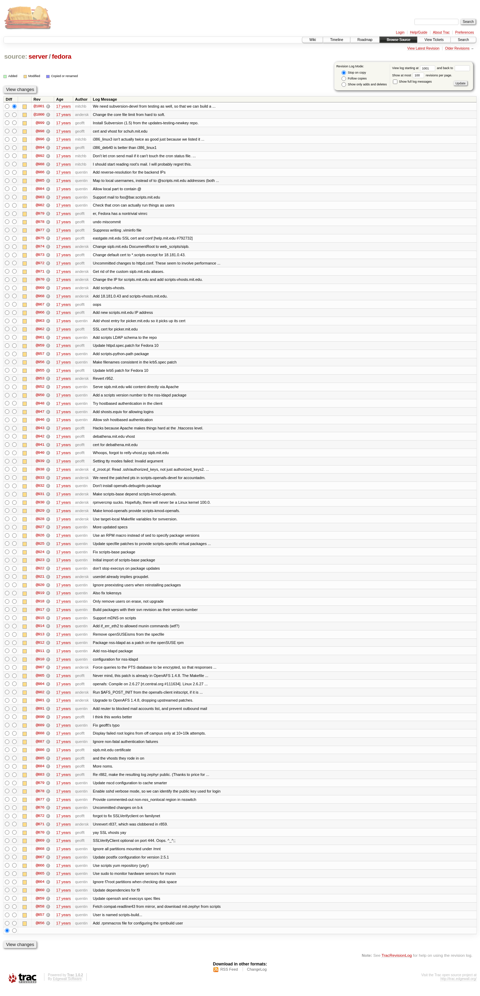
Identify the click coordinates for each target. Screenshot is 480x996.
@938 (40, 473)
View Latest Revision (423, 48)
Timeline (336, 40)
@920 (40, 589)
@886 (40, 756)
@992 (40, 156)
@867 (40, 864)
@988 (40, 164)
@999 (40, 123)
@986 (40, 173)
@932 (40, 489)
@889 (40, 731)
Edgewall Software (67, 987)
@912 (40, 648)
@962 (40, 331)
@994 (40, 148)
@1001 (39, 106)
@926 (40, 539)
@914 (40, 631)
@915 (40, 623)
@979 (40, 214)
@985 (40, 181)
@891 (40, 714)
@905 (40, 681)
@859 (40, 906)
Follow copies (354, 78)
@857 (40, 923)
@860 (40, 898)
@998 (40, 131)
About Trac (441, 32)
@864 (40, 889)
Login (400, 32)
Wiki (312, 40)
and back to (453, 68)
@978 (40, 223)
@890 (40, 723)
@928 (40, 523)
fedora (61, 56)
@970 (40, 281)
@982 (40, 206)
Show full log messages (412, 81)
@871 (40, 831)
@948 (40, 406)
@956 (40, 364)
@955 (40, 373)
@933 (40, 481)
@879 (40, 789)
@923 (40, 564)
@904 (40, 689)
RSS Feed (229, 977)
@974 (40, 248)
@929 (40, 514)
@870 (40, 839)
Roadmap (364, 40)
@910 (40, 664)
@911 (40, 656)
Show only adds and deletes (364, 84)
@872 (40, 823)
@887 (40, 748)
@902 (40, 698)
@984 (40, 189)
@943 (40, 431)
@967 (40, 306)
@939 (40, 464)
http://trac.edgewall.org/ (458, 987)
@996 (40, 139)
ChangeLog (257, 977)
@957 (40, 356)
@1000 (39, 114)
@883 (40, 781)
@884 (40, 773)
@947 (40, 414)
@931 (40, 498)
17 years (63, 106)
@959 (40, 348)
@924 (40, 556)
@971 (40, 273)
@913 (40, 639)
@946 (40, 423)
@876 (40, 814)
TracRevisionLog (396, 963)
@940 (40, 456)
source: (15, 56)
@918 (40, 606)
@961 (40, 339)
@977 (40, 231)
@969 (40, 289)
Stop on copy (354, 72)
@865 (40, 881)
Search (463, 40)
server (38, 56)
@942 (40, 439)
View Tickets (434, 40)
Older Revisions (457, 48)
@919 (40, 598)
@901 (40, 706)
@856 (40, 931)
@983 (40, 198)
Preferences (464, 32)
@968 (40, 298)
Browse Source (398, 40)
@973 (40, 256)
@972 (40, 264)
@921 (40, 581)
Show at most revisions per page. (422, 75)
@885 (40, 764)
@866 (40, 873)
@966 (40, 314)
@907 (40, 673)
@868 (40, 856)
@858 (40, 914)
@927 (40, 531)
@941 (40, 448)
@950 (40, 398)
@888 (40, 739)
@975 (40, 239)
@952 (40, 389)
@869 (40, 848)
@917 (40, 614)
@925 (40, 548)
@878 (40, 798)
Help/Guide (418, 32)
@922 (40, 573)
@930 (40, 506)
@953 (40, 381)
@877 (40, 806)
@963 (40, 323)
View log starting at (414, 68)
